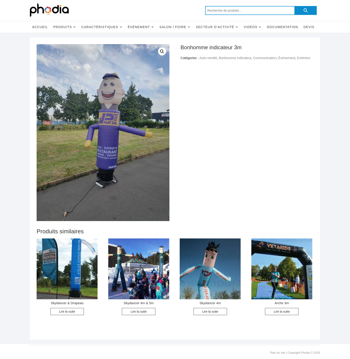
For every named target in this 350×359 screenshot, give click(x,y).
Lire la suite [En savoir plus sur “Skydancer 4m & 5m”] (139, 311)
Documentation (282, 27)
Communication (264, 58)
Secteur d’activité (215, 27)
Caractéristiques (99, 27)
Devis (309, 27)
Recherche (305, 10)
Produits (62, 27)
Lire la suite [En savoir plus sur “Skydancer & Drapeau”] (67, 311)
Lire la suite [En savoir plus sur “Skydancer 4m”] (210, 311)
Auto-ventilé (208, 58)
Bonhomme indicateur (235, 58)
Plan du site (277, 352)
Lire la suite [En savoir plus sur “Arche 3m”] (282, 311)
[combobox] (249, 10)
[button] (162, 51)
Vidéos (250, 27)
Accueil (40, 27)
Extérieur (303, 58)
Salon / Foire (172, 27)
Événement (139, 27)
